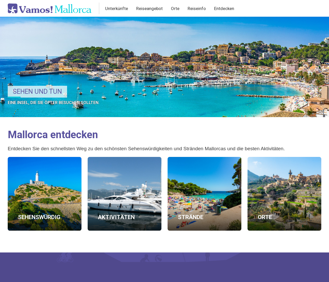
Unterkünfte (116, 8)
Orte (175, 8)
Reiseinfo (197, 8)
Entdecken (224, 8)
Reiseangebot (149, 8)
